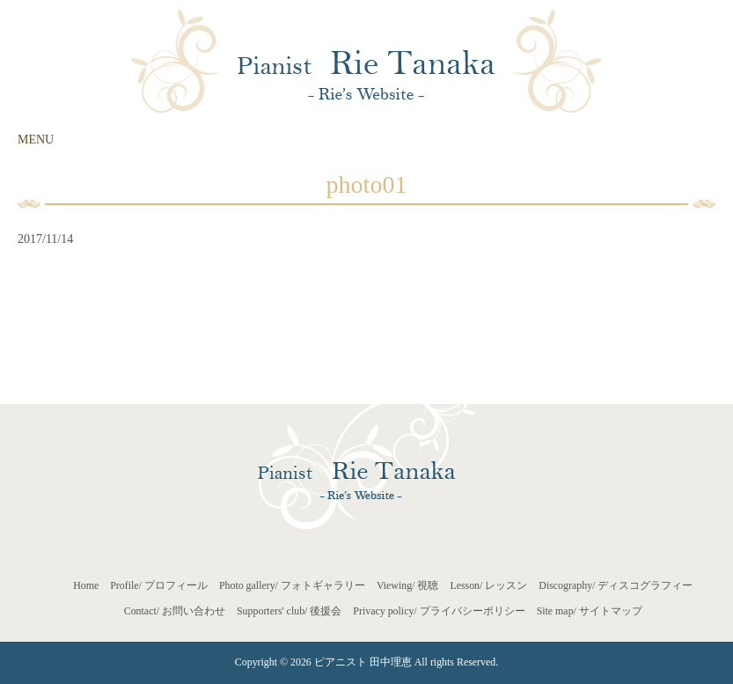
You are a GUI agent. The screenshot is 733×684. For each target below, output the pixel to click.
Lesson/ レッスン (488, 585)
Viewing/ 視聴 (408, 585)
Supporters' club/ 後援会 (289, 611)
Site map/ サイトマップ (589, 611)
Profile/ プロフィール (159, 585)
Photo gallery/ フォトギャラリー (292, 585)
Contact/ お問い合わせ (174, 611)
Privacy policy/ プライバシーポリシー (438, 611)
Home (86, 585)
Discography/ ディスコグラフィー (616, 585)
